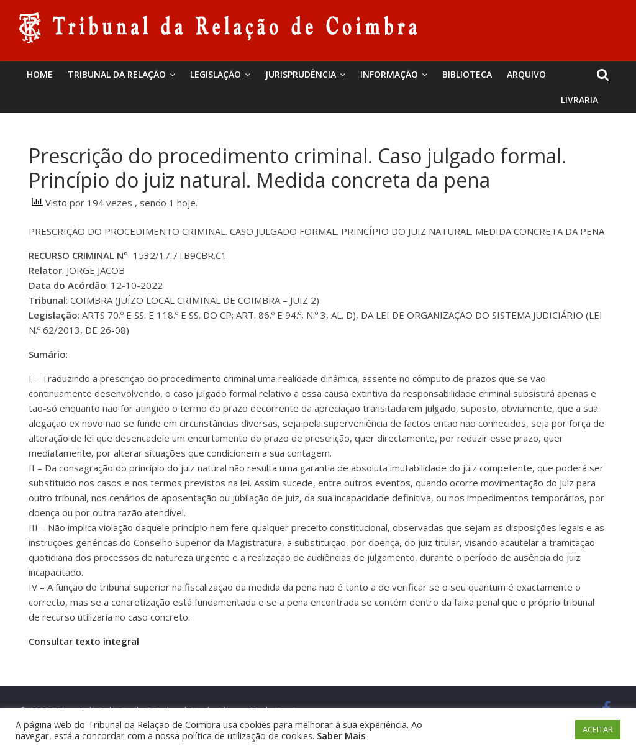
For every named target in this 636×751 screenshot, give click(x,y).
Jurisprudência (300, 74)
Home (40, 74)
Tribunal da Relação (117, 74)
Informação (389, 74)
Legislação (215, 74)
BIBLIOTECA (467, 74)
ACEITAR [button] (598, 729)
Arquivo (526, 74)
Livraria (579, 100)
